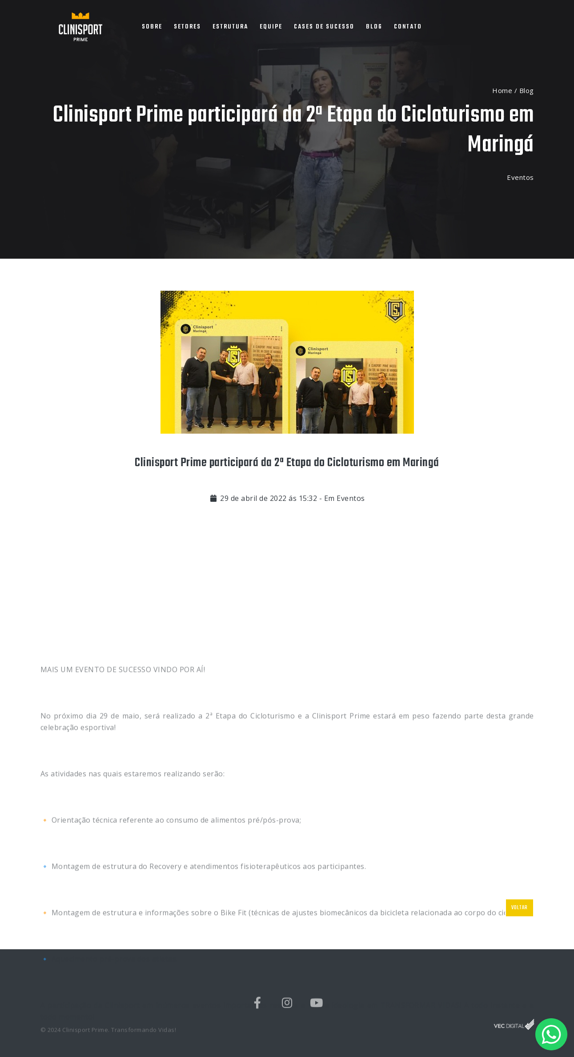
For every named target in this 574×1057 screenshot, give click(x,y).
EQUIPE (271, 27)
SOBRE (152, 27)
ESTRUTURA (230, 27)
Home (502, 90)
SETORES (187, 27)
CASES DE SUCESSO (324, 27)
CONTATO (408, 27)
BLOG (374, 27)
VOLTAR (519, 907)
